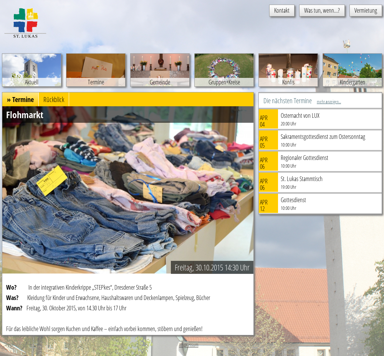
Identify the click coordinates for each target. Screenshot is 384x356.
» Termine (20, 99)
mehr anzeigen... (329, 101)
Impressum (189, 344)
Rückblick (53, 99)
